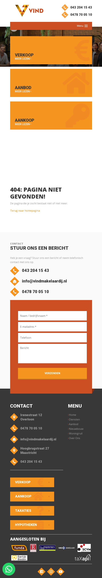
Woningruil (76, 435)
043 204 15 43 (77, 7)
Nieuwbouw (76, 430)
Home (72, 416)
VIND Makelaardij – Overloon (46, 563)
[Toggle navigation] (86, 25)
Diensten (74, 421)
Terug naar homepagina (25, 212)
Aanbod (74, 426)
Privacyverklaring (51, 567)
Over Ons (74, 440)
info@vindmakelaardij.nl (40, 282)
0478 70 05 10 (77, 15)
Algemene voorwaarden (76, 563)
